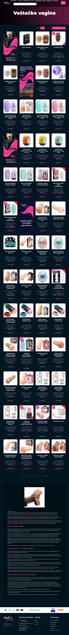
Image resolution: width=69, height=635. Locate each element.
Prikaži (38, 27)
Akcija (20, 0)
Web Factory (6, 626)
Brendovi (49, 0)
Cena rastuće (59, 28)
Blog (36, 620)
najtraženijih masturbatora (20, 512)
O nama (37, 622)
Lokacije (55, 0)
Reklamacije (53, 626)
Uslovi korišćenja (54, 620)
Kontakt (37, 624)
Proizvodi (14, 0)
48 (42, 28)
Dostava (52, 628)
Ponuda (26, 517)
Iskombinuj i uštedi (40, 0)
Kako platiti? (53, 624)
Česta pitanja (53, 622)
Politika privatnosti (54, 630)
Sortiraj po (49, 27)
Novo (32, 0)
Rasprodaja (26, 0)
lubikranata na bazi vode (48, 545)
